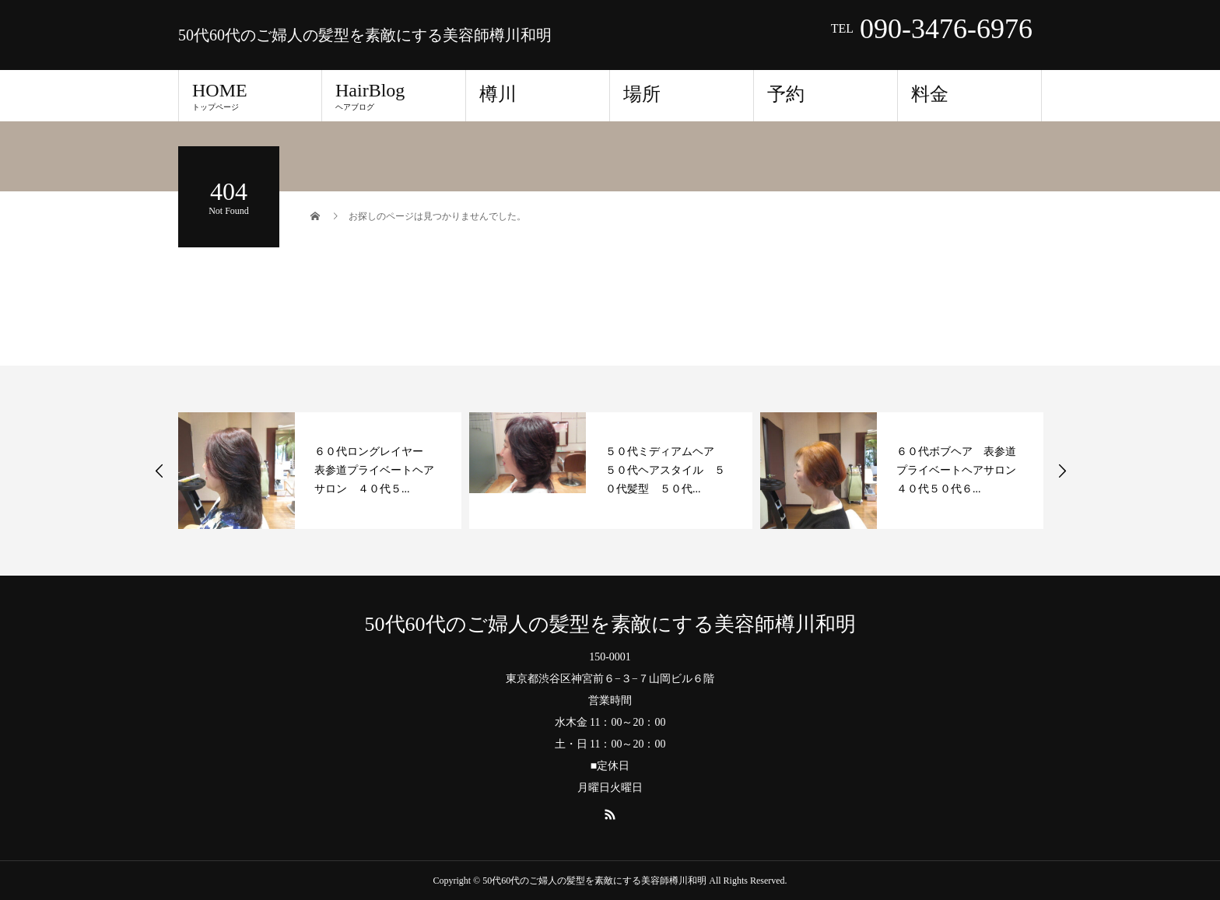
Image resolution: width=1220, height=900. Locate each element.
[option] (319, 470)
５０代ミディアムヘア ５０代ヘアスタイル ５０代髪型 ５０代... (665, 470)
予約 (786, 94)
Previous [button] (159, 470)
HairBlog (393, 95)
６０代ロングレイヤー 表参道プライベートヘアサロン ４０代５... (374, 470)
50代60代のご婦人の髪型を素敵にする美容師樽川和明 (365, 35)
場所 (642, 94)
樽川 (498, 94)
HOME (250, 95)
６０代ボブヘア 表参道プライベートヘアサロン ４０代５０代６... (961, 470)
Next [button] (1062, 470)
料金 (929, 94)
